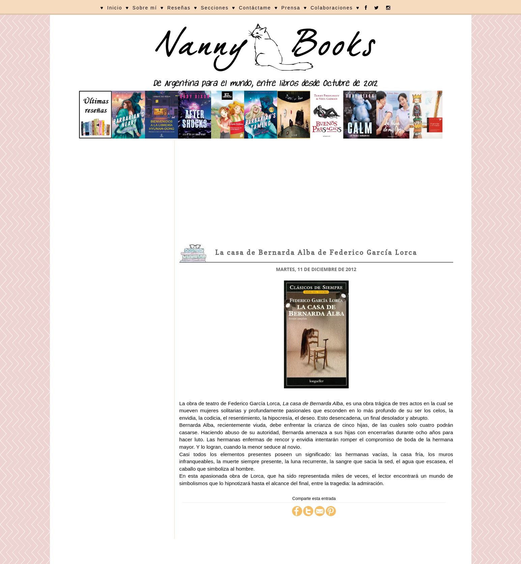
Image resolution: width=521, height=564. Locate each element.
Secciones (215, 7)
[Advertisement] (316, 191)
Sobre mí (145, 7)
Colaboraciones (332, 7)
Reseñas (179, 7)
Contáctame (255, 7)
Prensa (290, 7)
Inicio (114, 7)
